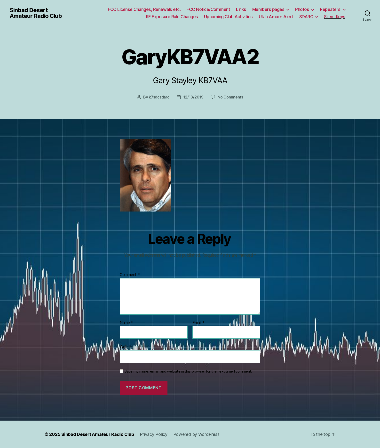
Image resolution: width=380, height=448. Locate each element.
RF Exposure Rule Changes (172, 16)
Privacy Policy (153, 434)
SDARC (306, 16)
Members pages (268, 9)
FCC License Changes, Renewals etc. (144, 9)
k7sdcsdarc (159, 97)
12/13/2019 (193, 97)
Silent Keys (334, 16)
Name (126, 323)
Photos (302, 9)
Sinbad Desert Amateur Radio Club (36, 13)
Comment (130, 275)
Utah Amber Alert (276, 16)
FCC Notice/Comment (208, 9)
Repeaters (330, 9)
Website (127, 346)
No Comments (230, 97)
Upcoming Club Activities (228, 16)
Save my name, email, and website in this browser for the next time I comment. (188, 371)
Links (241, 9)
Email (198, 323)
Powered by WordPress (196, 434)
